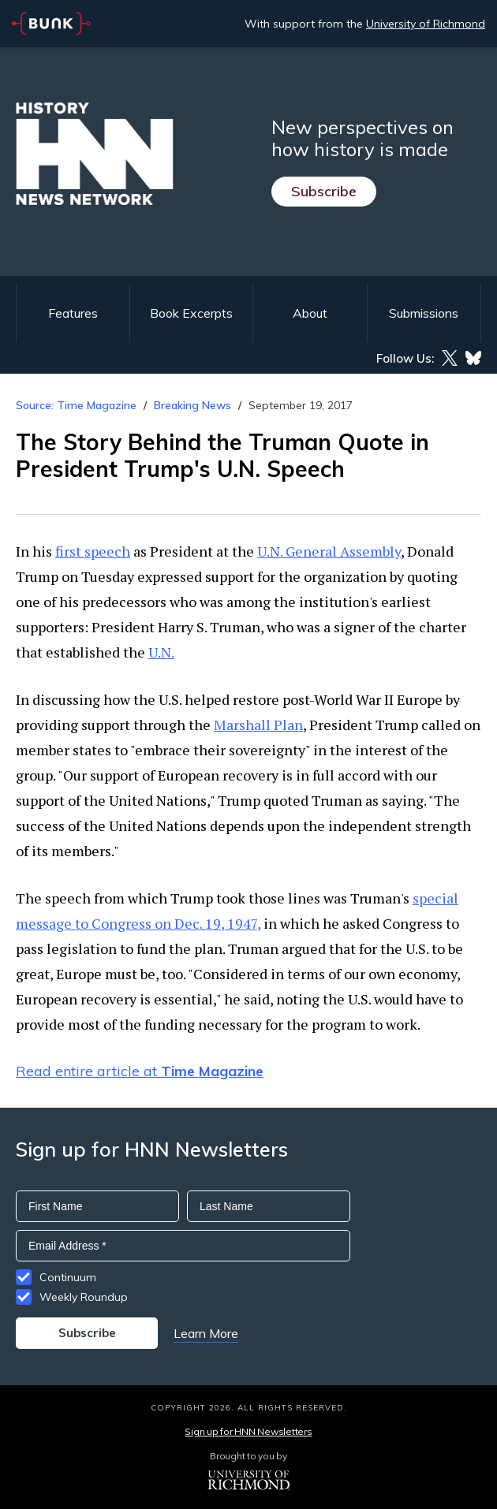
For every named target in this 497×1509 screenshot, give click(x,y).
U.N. (161, 652)
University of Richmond (425, 24)
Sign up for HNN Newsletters (248, 1431)
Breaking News (192, 405)
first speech (92, 551)
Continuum (67, 1277)
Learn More (206, 1333)
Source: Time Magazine (76, 405)
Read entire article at (139, 1071)
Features (73, 313)
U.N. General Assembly (329, 551)
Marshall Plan (258, 724)
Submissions (423, 313)
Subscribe (324, 191)
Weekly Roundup (83, 1297)
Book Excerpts (191, 313)
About (310, 313)
